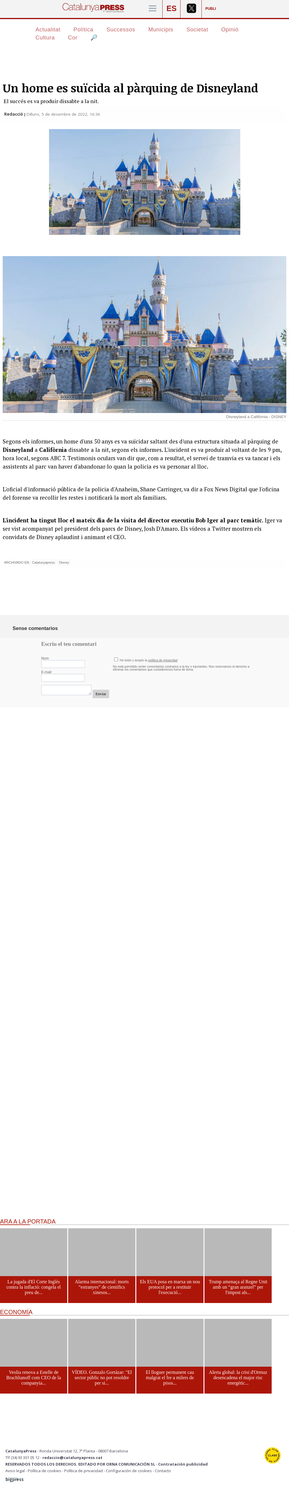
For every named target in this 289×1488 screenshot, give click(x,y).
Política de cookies (44, 1470)
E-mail (46, 672)
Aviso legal (15, 1470)
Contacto (163, 1470)
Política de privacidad (83, 1470)
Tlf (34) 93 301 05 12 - (23, 1457)
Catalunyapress (43, 562)
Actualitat (48, 29)
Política (83, 29)
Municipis (160, 29)
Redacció (14, 114)
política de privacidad (163, 660)
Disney (64, 562)
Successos (120, 29)
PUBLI (210, 9)
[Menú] (152, 9)
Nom (45, 658)
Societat (197, 29)
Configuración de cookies (129, 1470)
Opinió (229, 29)
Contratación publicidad (183, 1464)
